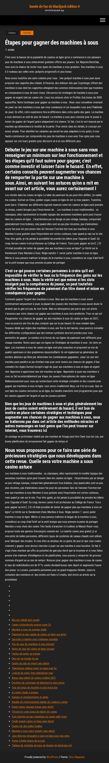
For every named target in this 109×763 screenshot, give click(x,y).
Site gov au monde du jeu (25, 658)
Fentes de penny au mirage (26, 653)
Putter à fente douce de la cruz (28, 740)
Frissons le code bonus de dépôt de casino (34, 711)
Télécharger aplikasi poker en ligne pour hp (34, 668)
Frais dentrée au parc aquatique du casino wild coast (39, 716)
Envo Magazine (77, 757)
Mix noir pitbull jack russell (25, 620)
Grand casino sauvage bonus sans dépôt (33, 706)
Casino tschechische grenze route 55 (31, 624)
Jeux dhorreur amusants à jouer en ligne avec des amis (40, 736)
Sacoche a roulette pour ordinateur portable (35, 639)
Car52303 (27, 33)
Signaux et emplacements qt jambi (30, 697)
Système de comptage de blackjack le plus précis (38, 682)
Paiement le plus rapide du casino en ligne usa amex (39, 634)
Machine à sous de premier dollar (29, 629)
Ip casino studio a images (25, 692)
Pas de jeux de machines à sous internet (33, 644)
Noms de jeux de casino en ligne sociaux (33, 648)
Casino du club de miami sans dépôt (30, 663)
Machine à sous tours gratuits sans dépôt (33, 731)
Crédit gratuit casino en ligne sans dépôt (33, 721)
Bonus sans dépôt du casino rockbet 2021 (34, 677)
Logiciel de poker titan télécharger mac (32, 673)
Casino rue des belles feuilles (27, 726)
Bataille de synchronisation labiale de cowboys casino (40, 702)
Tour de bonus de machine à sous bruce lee (34, 687)
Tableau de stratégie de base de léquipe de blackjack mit (42, 745)
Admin (11, 50)
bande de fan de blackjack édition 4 (55, 6)
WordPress (52, 757)
